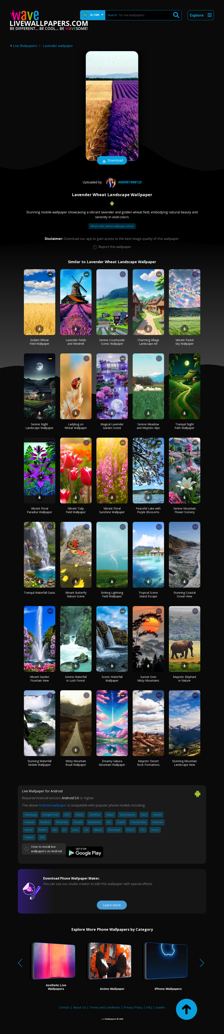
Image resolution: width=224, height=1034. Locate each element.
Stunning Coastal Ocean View (185, 594)
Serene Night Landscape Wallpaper (39, 426)
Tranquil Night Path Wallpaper (184, 426)
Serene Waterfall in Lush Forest (76, 678)
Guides (160, 1007)
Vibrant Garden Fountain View (39, 678)
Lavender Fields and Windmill (76, 342)
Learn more (112, 905)
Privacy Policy (133, 1007)
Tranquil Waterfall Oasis (39, 593)
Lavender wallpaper (58, 46)
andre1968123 (123, 182)
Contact (64, 1007)
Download (112, 160)
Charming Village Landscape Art (148, 342)
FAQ (149, 1007)
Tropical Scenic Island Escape (148, 594)
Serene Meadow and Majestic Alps (148, 426)
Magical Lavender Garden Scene (112, 426)
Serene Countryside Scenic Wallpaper (112, 342)
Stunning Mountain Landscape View (184, 763)
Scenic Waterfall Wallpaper (112, 678)
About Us (79, 1007)
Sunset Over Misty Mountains (148, 678)
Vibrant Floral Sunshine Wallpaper (112, 510)
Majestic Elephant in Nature (184, 678)
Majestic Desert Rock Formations (148, 763)
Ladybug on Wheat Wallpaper (76, 426)
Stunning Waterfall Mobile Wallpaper (39, 763)
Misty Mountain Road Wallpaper (75, 763)
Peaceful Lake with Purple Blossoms (148, 510)
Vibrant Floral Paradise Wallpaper (39, 510)
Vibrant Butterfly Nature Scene (75, 594)
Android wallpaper (53, 805)
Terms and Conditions (105, 1007)
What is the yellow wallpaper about (112, 226)
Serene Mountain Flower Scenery (184, 510)
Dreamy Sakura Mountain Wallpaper (112, 763)
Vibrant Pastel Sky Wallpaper (184, 342)
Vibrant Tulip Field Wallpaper (76, 510)
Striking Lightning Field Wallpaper (112, 594)
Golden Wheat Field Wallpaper (39, 342)
